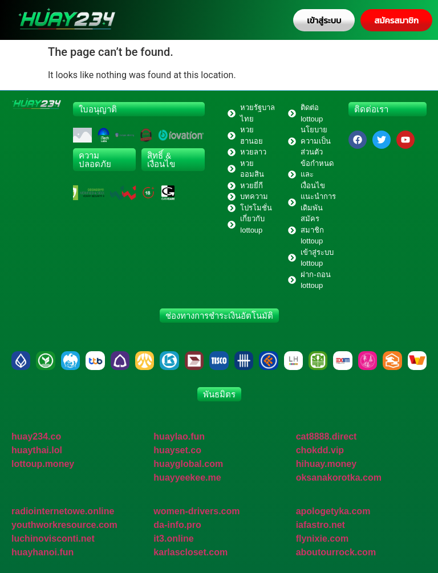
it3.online (173, 538)
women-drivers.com (196, 511)
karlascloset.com (190, 552)
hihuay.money (326, 464)
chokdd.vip (320, 450)
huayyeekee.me (187, 477)
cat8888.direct (326, 436)
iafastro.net (320, 525)
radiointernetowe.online (62, 511)
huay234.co (36, 436)
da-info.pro (177, 525)
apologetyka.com (333, 511)
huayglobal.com (188, 464)
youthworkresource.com (64, 525)
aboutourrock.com (336, 552)
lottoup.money (42, 464)
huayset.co (177, 450)
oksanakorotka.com (339, 477)
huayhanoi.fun (42, 552)
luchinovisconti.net (53, 538)
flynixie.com (322, 538)
